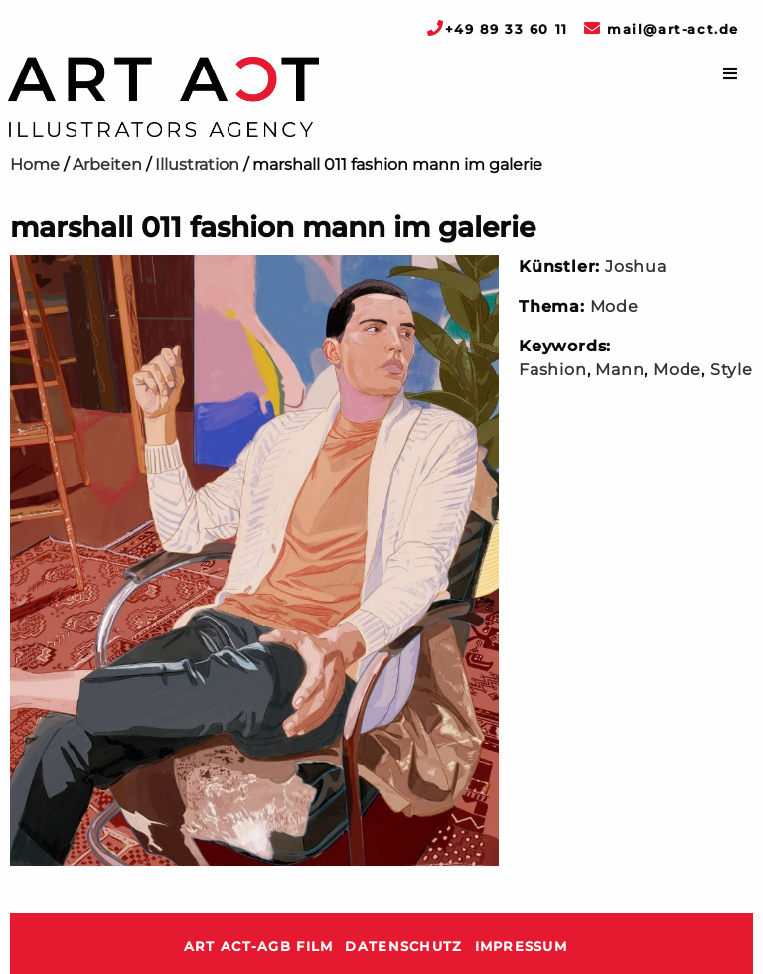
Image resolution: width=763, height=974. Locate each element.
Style (731, 369)
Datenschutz (403, 946)
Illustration (197, 164)
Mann (619, 369)
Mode (614, 306)
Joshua (636, 266)
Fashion (553, 369)
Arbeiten (107, 164)
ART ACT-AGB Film (258, 946)
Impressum (521, 946)
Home (35, 164)
